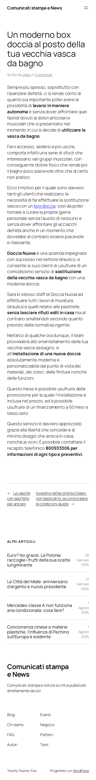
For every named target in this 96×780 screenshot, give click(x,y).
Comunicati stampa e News (34, 8)
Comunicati (43, 74)
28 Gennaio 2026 (83, 560)
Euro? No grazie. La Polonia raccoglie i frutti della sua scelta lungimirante (38, 560)
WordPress (81, 770)
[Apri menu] (86, 8)
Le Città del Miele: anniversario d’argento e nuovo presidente (37, 584)
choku (26, 74)
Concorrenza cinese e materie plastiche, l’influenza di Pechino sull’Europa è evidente (38, 631)
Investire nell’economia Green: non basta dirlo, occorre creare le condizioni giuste (62, 498)
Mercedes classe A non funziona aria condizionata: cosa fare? (39, 608)
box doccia (44, 206)
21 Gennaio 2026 (83, 584)
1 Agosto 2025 (83, 608)
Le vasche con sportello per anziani (18, 498)
